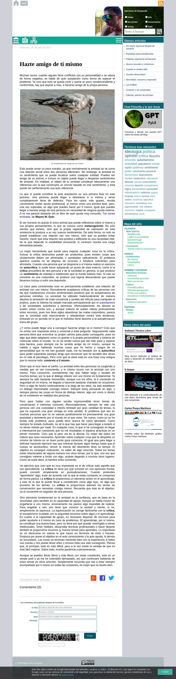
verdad (129, 178)
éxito (150, 203)
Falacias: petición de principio (139, 95)
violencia (145, 192)
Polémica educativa (137, 302)
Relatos (130, 310)
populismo (144, 163)
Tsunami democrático (136, 74)
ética (152, 196)
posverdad (152, 189)
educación (152, 178)
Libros (131, 265)
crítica (143, 156)
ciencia (137, 182)
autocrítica (148, 200)
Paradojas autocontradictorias (139, 54)
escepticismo (151, 185)
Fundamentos (133, 256)
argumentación (132, 207)
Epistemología (135, 240)
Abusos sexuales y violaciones (140, 64)
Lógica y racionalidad (138, 237)
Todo (150, 27)
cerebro (128, 200)
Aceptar (165, 672)
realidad (139, 210)
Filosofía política (136, 287)
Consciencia (132, 246)
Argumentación (135, 242)
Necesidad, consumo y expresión (141, 79)
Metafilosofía (134, 234)
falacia (137, 196)
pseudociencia (131, 214)
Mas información (66, 675)
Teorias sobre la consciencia (142, 249)
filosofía (154, 156)
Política (129, 284)
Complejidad (134, 262)
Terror (130, 312)
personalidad (139, 189)
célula (142, 214)
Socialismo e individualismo (141, 296)
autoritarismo (107, 302)
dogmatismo (146, 174)
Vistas (130, 17)
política (149, 151)
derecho (139, 185)
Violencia (132, 275)
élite (141, 207)
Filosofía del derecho (138, 290)
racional (145, 196)
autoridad (131, 163)
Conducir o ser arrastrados (138, 90)
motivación (130, 210)
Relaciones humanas (136, 273)
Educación (131, 299)
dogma (154, 192)
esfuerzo (148, 207)
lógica (128, 189)
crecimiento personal (144, 171)
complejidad (149, 210)
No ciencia (133, 259)
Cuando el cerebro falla (136, 69)
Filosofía (130, 228)
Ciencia (129, 254)
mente (156, 163)
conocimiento (149, 182)
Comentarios (154, 22)
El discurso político (137, 293)
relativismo (139, 178)
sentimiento (151, 167)
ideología (133, 151)
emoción (130, 159)
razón (128, 167)
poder (128, 171)
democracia (131, 174)
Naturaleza (130, 203)
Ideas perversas (135, 281)
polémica (138, 167)
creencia (129, 185)
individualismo (132, 192)
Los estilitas (131, 85)
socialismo (137, 200)
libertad (129, 182)
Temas (130, 27)
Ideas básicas (132, 231)
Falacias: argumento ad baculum (141, 59)
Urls (150, 17)
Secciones (132, 22)
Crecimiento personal (138, 278)
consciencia (141, 203)
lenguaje (129, 196)
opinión (131, 156)
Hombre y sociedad (136, 270)
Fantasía (130, 307)
